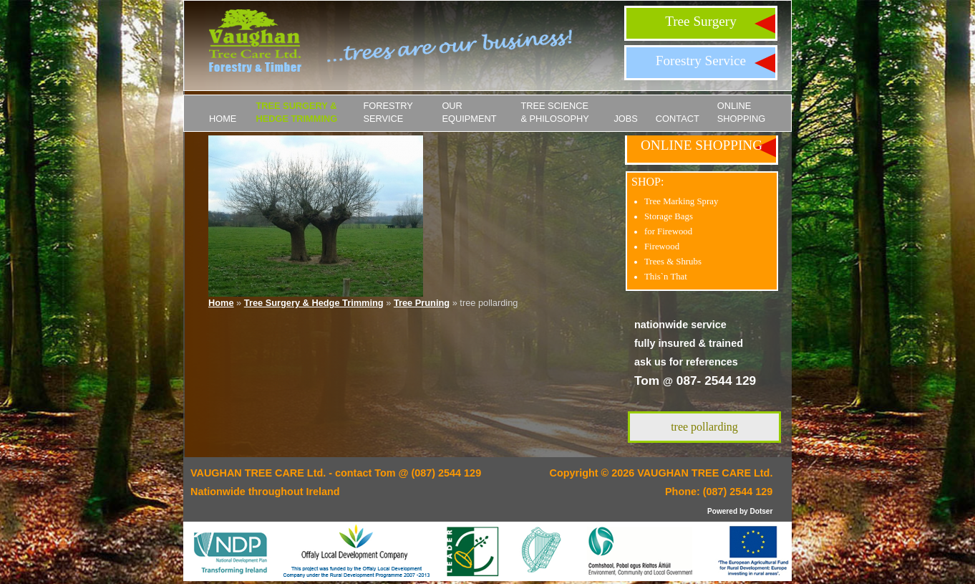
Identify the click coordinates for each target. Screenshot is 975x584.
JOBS (625, 118)
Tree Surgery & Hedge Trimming (296, 112)
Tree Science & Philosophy (554, 112)
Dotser (761, 511)
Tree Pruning (422, 302)
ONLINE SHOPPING (741, 112)
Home (222, 118)
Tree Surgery (701, 21)
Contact (677, 118)
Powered (722, 511)
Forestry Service (701, 60)
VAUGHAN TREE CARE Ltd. (704, 473)
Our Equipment (469, 112)
